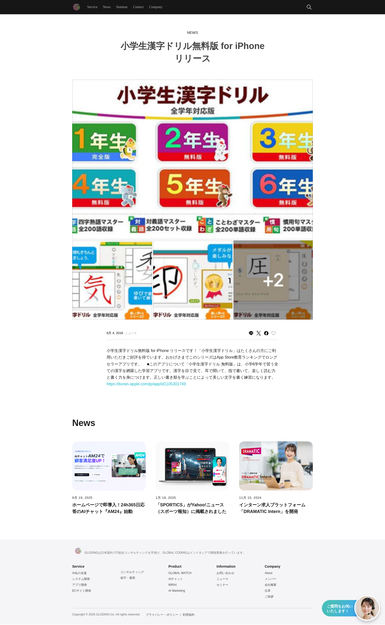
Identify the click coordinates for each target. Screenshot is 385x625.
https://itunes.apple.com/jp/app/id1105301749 (146, 384)
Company (156, 7)
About (268, 573)
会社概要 (270, 585)
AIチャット (175, 579)
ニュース (222, 579)
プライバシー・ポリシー (162, 615)
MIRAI (172, 585)
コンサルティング (132, 572)
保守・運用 (127, 578)
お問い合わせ (225, 573)
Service (92, 7)
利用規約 (188, 615)
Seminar (122, 7)
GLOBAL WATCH (180, 573)
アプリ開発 (79, 585)
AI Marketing (176, 591)
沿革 (268, 591)
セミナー (222, 585)
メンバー (270, 579)
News (107, 7)
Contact (138, 7)
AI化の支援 (79, 573)
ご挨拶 (269, 597)
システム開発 (81, 579)
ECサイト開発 (81, 591)
